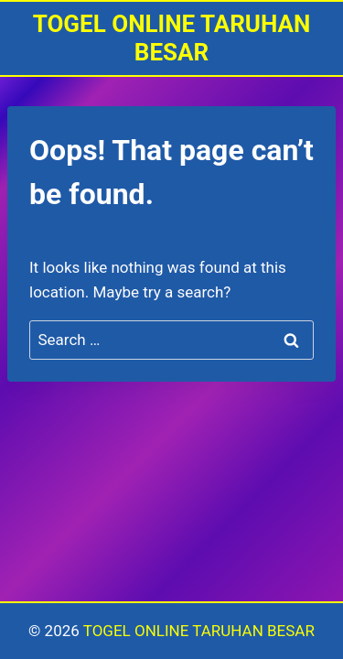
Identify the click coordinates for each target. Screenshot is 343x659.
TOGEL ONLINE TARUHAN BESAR (199, 630)
